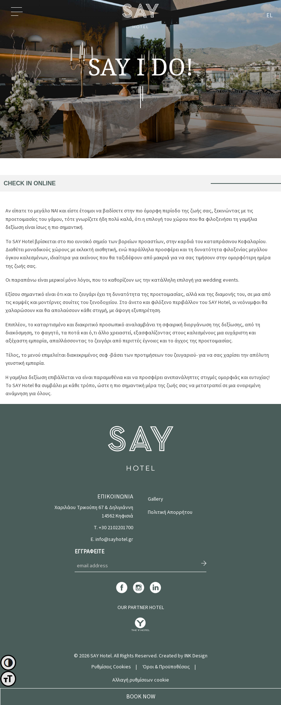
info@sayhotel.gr (114, 539)
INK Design (195, 656)
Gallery (155, 499)
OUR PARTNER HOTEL (140, 607)
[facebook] (121, 592)
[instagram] (138, 592)
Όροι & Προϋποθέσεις (166, 667)
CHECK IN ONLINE (30, 183)
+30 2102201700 (116, 527)
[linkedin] (155, 592)
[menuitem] (269, 16)
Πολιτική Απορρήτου (170, 512)
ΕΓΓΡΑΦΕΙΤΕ (89, 552)
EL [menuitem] (269, 16)
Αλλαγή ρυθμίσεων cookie (140, 680)
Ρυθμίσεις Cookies (111, 667)
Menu (17, 15)
